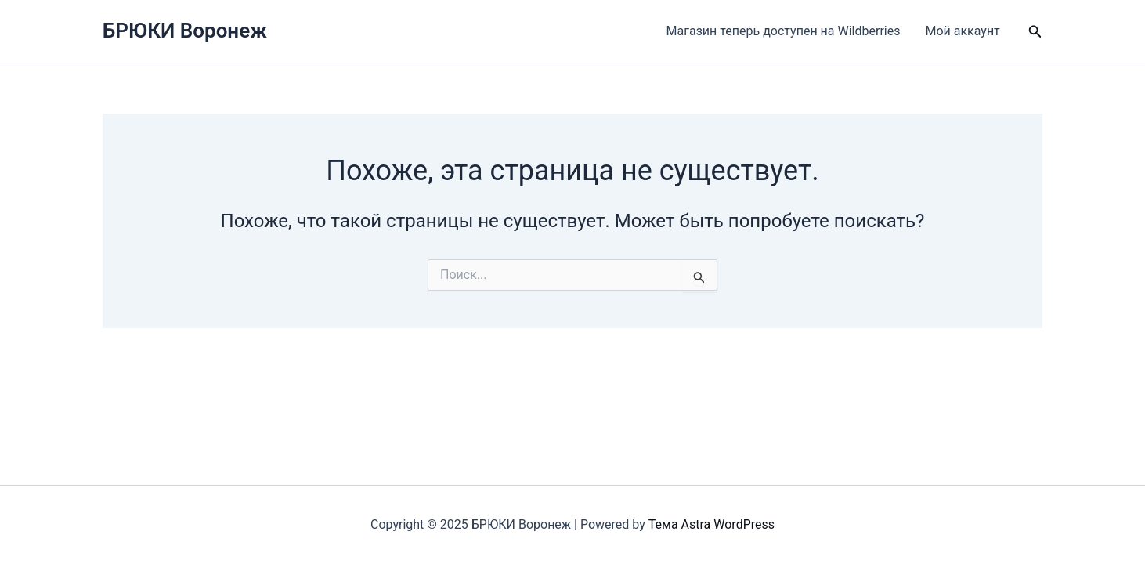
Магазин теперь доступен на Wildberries (783, 31)
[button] (1035, 32)
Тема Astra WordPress (711, 524)
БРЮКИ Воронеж (185, 30)
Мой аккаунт (962, 31)
